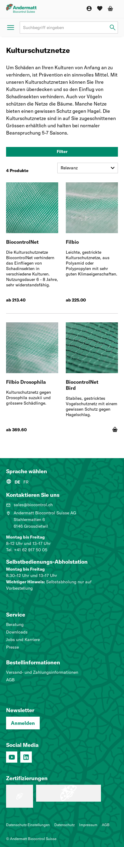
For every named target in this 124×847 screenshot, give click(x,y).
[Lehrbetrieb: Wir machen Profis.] (19, 796)
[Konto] (89, 8)
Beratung (15, 624)
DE (17, 482)
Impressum (88, 825)
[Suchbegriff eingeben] (112, 27)
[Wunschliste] (100, 8)
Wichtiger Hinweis (25, 582)
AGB (10, 679)
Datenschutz (64, 825)
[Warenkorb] (110, 8)
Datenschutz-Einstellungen (28, 825)
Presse (12, 647)
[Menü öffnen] (10, 27)
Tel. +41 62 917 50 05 (26, 549)
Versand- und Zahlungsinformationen (42, 672)
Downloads (17, 632)
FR (25, 482)
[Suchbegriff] (69, 27)
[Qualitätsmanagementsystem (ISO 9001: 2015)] (68, 793)
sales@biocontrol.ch (29, 504)
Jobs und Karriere (23, 639)
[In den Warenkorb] (115, 429)
